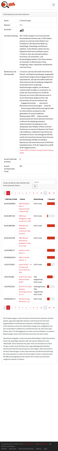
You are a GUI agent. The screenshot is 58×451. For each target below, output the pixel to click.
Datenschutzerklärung (26, 449)
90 (49, 193)
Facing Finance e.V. (29, 444)
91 (54, 193)
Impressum (12, 449)
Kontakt (4, 449)
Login (45, 449)
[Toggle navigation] (54, 5)
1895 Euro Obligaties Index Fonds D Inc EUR (25, 218)
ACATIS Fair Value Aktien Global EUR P (25, 279)
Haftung (38, 449)
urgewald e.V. (43, 444)
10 (41, 193)
